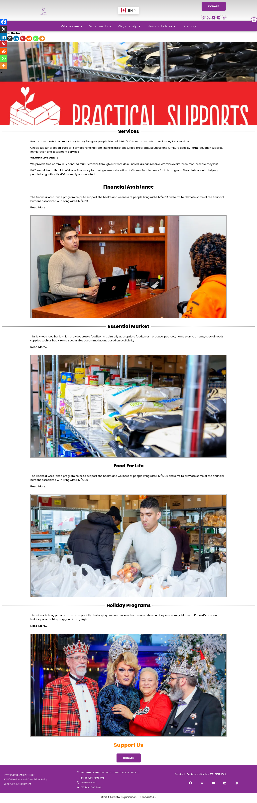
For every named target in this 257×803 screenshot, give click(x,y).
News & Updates (161, 26)
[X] (10, 38)
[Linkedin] (16, 38)
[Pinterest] (23, 38)
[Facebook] (3, 22)
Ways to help (129, 26)
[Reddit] (29, 38)
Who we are (72, 26)
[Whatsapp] (36, 38)
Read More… (38, 347)
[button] (254, 20)
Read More (37, 207)
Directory (189, 26)
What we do (100, 26)
